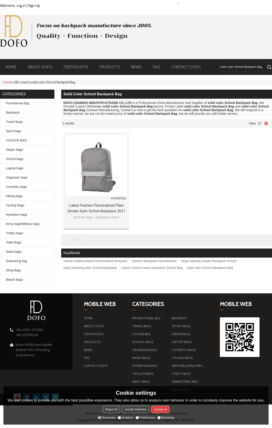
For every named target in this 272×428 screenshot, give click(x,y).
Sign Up (34, 5)
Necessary (106, 417)
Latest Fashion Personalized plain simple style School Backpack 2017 (96, 208)
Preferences (145, 417)
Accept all (160, 409)
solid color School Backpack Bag (210, 268)
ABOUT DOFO (42, 67)
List (259, 123)
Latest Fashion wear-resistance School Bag (151, 268)
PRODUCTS (112, 67)
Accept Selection (136, 409)
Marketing (166, 417)
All (16, 82)
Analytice (126, 417)
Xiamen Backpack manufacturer (154, 261)
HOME (11, 67)
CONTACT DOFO (186, 67)
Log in (21, 5)
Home (7, 82)
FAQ (159, 67)
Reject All (111, 409)
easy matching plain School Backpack (90, 268)
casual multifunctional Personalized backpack (95, 261)
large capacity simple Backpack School (208, 261)
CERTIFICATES (75, 67)
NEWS (138, 67)
